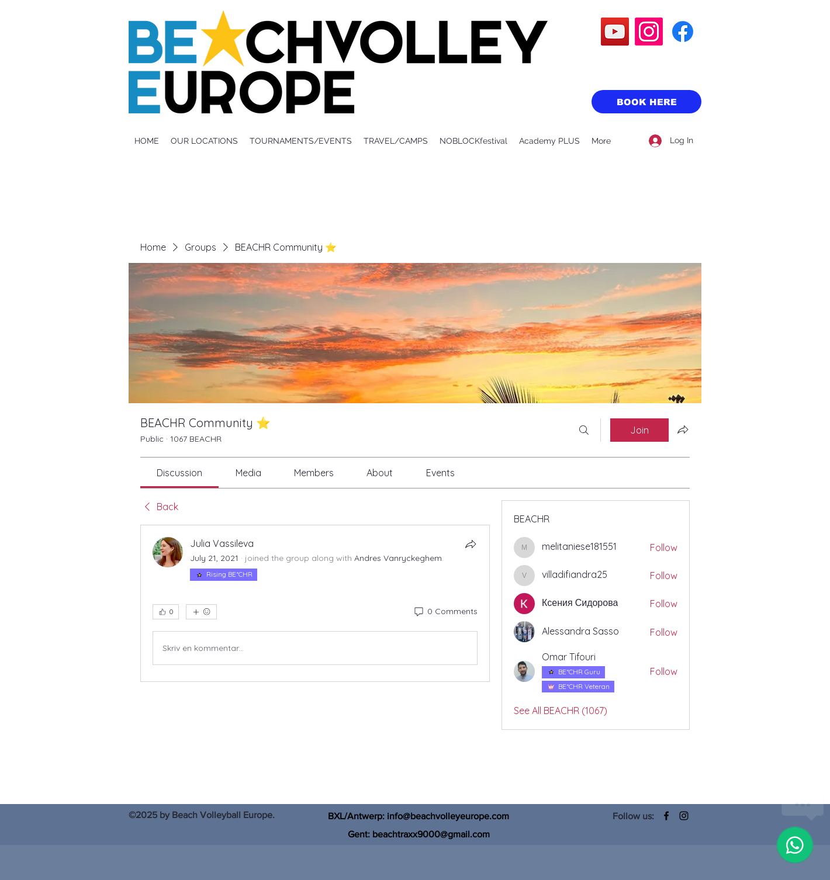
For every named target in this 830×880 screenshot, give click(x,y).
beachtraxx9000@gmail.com (431, 834)
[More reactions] (201, 611)
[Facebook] (683, 32)
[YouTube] (615, 32)
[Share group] (683, 429)
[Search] (584, 430)
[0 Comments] (445, 612)
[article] (315, 603)
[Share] (471, 544)
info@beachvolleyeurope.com (448, 816)
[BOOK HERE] (646, 101)
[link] (179, 473)
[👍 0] (166, 611)
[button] (204, 141)
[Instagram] (649, 32)
